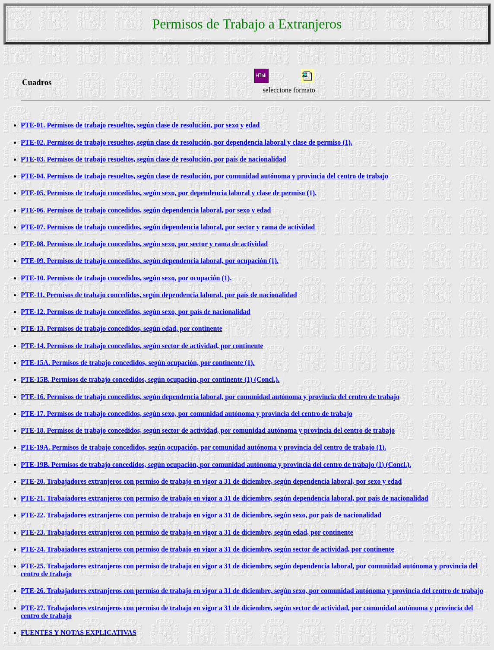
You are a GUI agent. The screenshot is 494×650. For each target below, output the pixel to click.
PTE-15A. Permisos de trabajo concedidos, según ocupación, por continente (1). (137, 362)
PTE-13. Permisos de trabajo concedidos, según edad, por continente (121, 328)
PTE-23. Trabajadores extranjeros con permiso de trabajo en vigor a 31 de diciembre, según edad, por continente (187, 532)
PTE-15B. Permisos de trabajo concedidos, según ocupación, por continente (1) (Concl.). (150, 379)
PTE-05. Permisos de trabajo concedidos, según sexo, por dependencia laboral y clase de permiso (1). (169, 193)
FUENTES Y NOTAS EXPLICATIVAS (78, 632)
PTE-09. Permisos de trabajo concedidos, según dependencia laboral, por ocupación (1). (150, 260)
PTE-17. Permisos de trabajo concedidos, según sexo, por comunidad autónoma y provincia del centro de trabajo (186, 413)
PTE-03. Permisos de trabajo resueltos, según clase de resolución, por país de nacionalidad (153, 159)
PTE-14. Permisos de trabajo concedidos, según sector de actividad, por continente (142, 345)
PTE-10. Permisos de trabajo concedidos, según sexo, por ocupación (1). (126, 278)
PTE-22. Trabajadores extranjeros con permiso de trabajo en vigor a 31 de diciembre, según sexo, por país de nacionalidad (201, 515)
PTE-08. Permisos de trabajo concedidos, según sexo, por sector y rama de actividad (144, 243)
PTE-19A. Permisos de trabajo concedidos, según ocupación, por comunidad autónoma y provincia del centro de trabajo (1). (203, 447)
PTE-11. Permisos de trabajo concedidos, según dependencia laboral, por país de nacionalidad (159, 294)
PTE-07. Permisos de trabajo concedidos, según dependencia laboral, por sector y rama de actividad (168, 227)
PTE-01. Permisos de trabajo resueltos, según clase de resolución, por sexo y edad (140, 125)
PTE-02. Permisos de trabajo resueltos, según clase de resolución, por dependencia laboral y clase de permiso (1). (186, 142)
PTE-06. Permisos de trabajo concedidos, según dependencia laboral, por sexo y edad (146, 210)
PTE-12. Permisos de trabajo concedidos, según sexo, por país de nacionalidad (135, 311)
